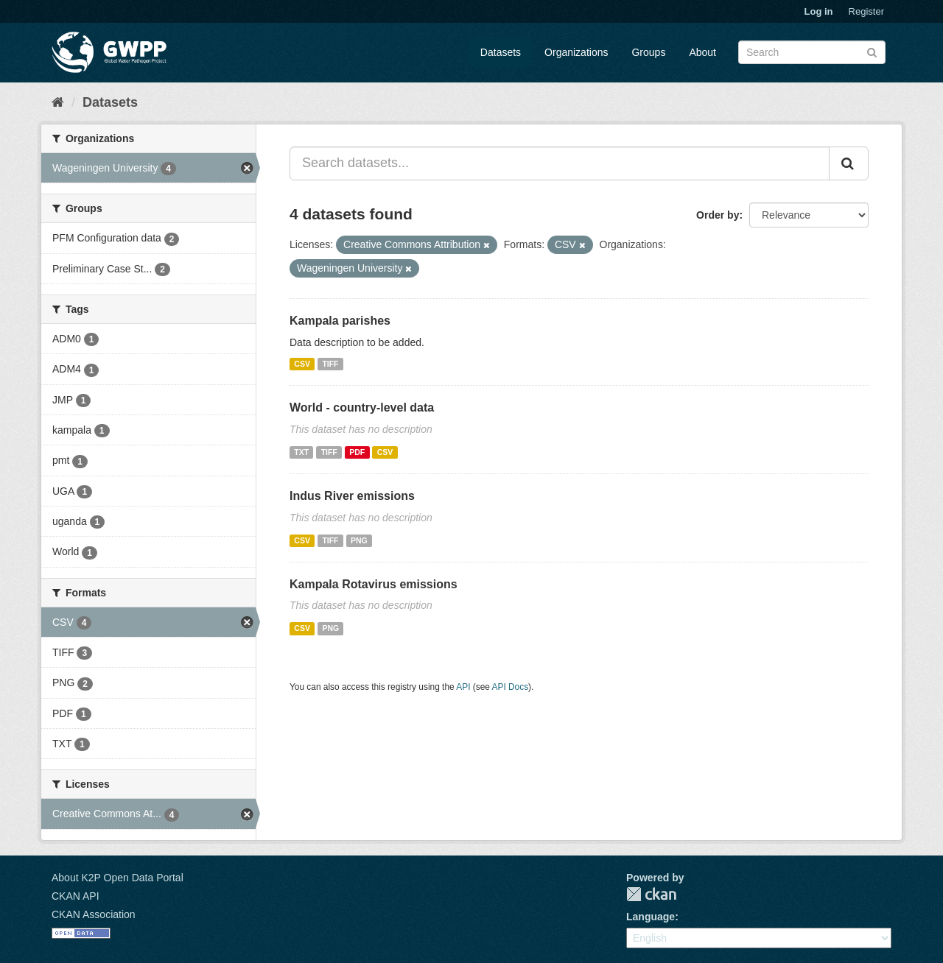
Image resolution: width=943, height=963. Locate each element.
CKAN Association (94, 914)
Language (650, 917)
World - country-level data (362, 407)
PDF (357, 452)
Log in (818, 11)
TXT (301, 452)
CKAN (651, 894)
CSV (302, 363)
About (702, 52)
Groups (648, 52)
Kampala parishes (340, 320)
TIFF (330, 363)
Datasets (500, 52)
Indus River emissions (352, 496)
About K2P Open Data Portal (117, 877)
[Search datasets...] (560, 163)
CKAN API (75, 896)
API (463, 687)
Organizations (576, 52)
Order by (717, 215)
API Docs (510, 687)
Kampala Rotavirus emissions (374, 584)
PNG (359, 540)
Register (866, 11)
